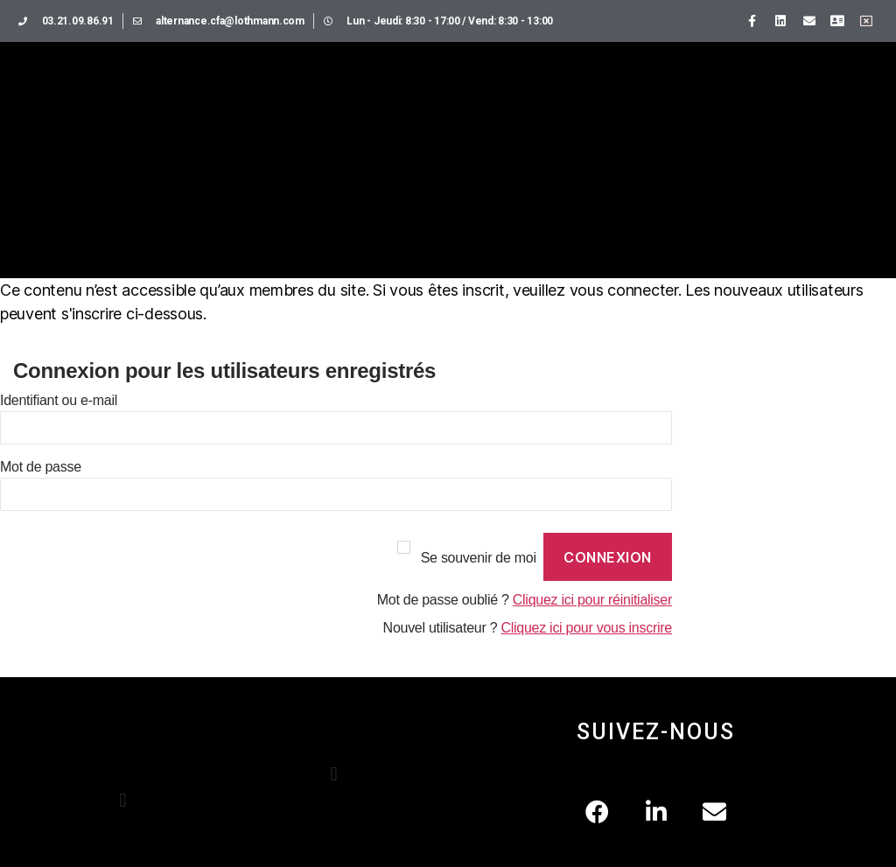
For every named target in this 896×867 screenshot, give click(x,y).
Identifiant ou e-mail (58, 400)
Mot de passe (40, 466)
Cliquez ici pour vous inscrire (586, 627)
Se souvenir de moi (478, 557)
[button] (123, 800)
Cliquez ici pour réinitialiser (592, 599)
